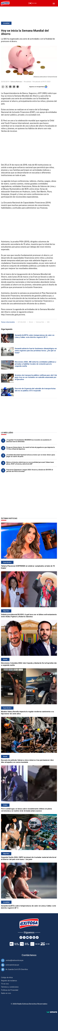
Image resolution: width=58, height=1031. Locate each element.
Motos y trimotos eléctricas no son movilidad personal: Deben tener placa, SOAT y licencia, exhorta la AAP (30, 463)
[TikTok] (37, 937)
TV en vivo (5, 984)
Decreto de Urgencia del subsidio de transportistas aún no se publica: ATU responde (35, 390)
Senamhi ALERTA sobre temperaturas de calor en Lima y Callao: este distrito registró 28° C (34, 336)
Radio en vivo (6, 993)
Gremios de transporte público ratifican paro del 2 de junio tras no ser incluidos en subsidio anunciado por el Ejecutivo (36, 377)
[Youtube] (27, 937)
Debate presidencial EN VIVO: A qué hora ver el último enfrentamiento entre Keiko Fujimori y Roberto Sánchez (29, 616)
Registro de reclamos (9, 981)
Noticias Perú (40, 322)
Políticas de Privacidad (9, 990)
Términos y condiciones (10, 987)
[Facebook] (20, 937)
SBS (48, 322)
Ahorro (31, 322)
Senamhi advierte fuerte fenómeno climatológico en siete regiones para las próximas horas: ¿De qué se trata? (36, 351)
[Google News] (34, 937)
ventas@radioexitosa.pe (14, 960)
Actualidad (6, 23)
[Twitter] (24, 937)
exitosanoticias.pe (12, 965)
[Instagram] (30, 937)
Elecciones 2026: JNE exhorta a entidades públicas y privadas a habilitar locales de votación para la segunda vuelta (35, 364)
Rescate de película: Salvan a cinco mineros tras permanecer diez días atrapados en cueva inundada (27, 761)
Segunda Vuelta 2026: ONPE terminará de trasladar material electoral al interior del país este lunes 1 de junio (28, 858)
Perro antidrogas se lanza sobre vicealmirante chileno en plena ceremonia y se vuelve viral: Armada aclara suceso (26, 810)
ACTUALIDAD (22, 322)
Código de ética (7, 977)
